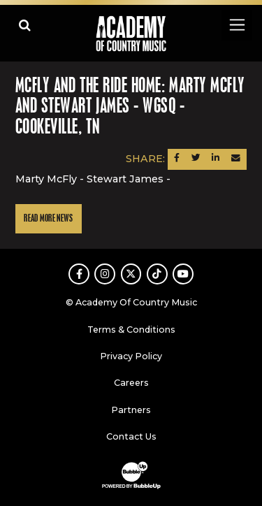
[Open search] (25, 25)
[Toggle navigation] (236, 25)
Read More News (48, 218)
